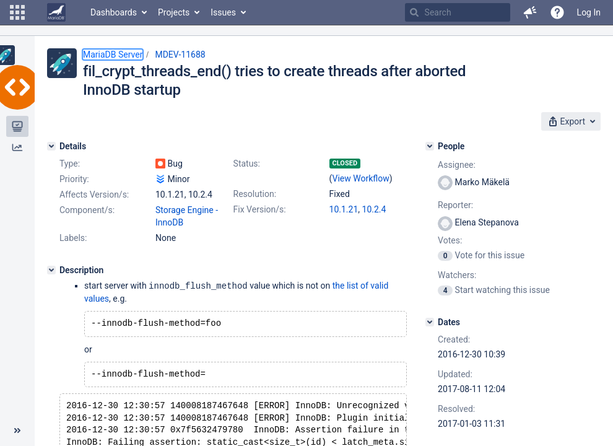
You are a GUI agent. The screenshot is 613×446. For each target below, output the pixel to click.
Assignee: (457, 165)
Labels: (73, 238)
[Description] (51, 270)
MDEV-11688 (180, 54)
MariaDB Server (112, 54)
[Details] (51, 146)
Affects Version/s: (94, 194)
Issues (223, 12)
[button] (17, 12)
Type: (69, 163)
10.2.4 (374, 209)
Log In (589, 12)
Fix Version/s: (259, 209)
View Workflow (361, 178)
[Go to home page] (56, 12)
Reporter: (455, 205)
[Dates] (429, 322)
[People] (429, 146)
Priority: (74, 179)
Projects (173, 12)
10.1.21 (344, 209)
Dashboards (113, 12)
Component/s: (87, 210)
